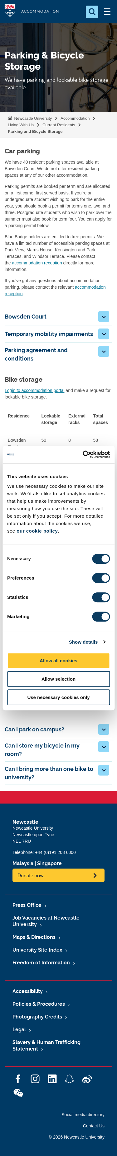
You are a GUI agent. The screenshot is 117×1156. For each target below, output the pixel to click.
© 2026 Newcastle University (77, 1137)
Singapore (49, 863)
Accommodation (75, 118)
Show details (83, 642)
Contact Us (94, 1125)
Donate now (30, 875)
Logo (10, 11)
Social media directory (83, 1114)
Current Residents (58, 125)
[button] (103, 316)
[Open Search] (92, 12)
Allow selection (58, 679)
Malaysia (22, 863)
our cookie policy (37, 531)
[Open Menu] (107, 12)
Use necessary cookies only (58, 697)
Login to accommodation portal (34, 390)
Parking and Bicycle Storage (35, 131)
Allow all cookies (58, 660)
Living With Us (21, 125)
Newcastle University (32, 118)
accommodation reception (37, 262)
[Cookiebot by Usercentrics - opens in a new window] (83, 454)
